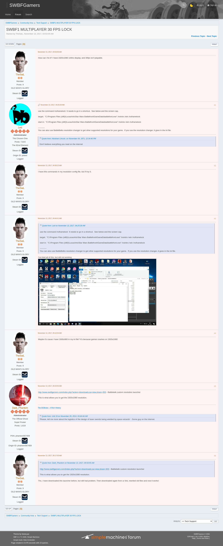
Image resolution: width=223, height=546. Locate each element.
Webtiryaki (25, 534)
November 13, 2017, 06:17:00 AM (50, 455)
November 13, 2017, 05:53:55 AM (50, 386)
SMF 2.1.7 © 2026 (19, 537)
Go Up (8, 509)
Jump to (176, 521)
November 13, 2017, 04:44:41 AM (50, 218)
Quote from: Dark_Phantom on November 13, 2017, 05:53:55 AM (68, 463)
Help (193, 538)
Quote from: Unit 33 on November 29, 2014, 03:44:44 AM (65, 416)
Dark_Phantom (20, 408)
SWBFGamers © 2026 (202, 534)
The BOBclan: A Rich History (49, 408)
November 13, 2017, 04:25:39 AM (52, 105)
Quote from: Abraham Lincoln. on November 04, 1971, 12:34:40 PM (69, 139)
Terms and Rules (203, 538)
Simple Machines (33, 537)
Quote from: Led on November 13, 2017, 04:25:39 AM (63, 226)
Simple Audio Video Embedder (24, 540)
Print (214, 44)
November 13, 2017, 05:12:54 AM (50, 333)
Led (20, 127)
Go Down (10, 44)
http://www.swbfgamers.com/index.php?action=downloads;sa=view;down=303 (72, 392)
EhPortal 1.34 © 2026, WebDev (198, 536)
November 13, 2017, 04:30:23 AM (50, 165)
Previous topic (198, 36)
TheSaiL (20, 74)
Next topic (212, 36)
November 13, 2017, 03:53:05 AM (50, 52)
